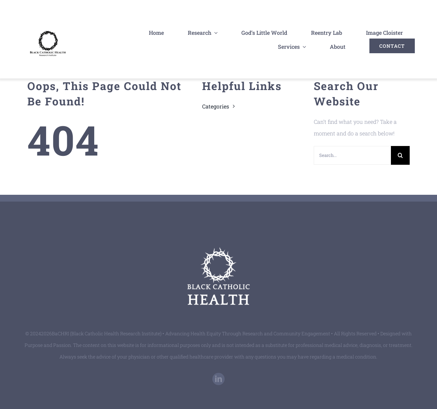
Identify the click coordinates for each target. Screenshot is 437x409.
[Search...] (352, 155)
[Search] (400, 155)
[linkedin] (218, 379)
